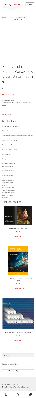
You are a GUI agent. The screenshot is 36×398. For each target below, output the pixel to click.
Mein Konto (6, 394)
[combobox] (18, 370)
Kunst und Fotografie (15, 18)
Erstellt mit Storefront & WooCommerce (15, 387)
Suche (18, 394)
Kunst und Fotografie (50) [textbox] (17, 370)
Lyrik (24, 103)
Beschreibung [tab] (6, 114)
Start (5, 18)
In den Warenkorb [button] (18, 236)
